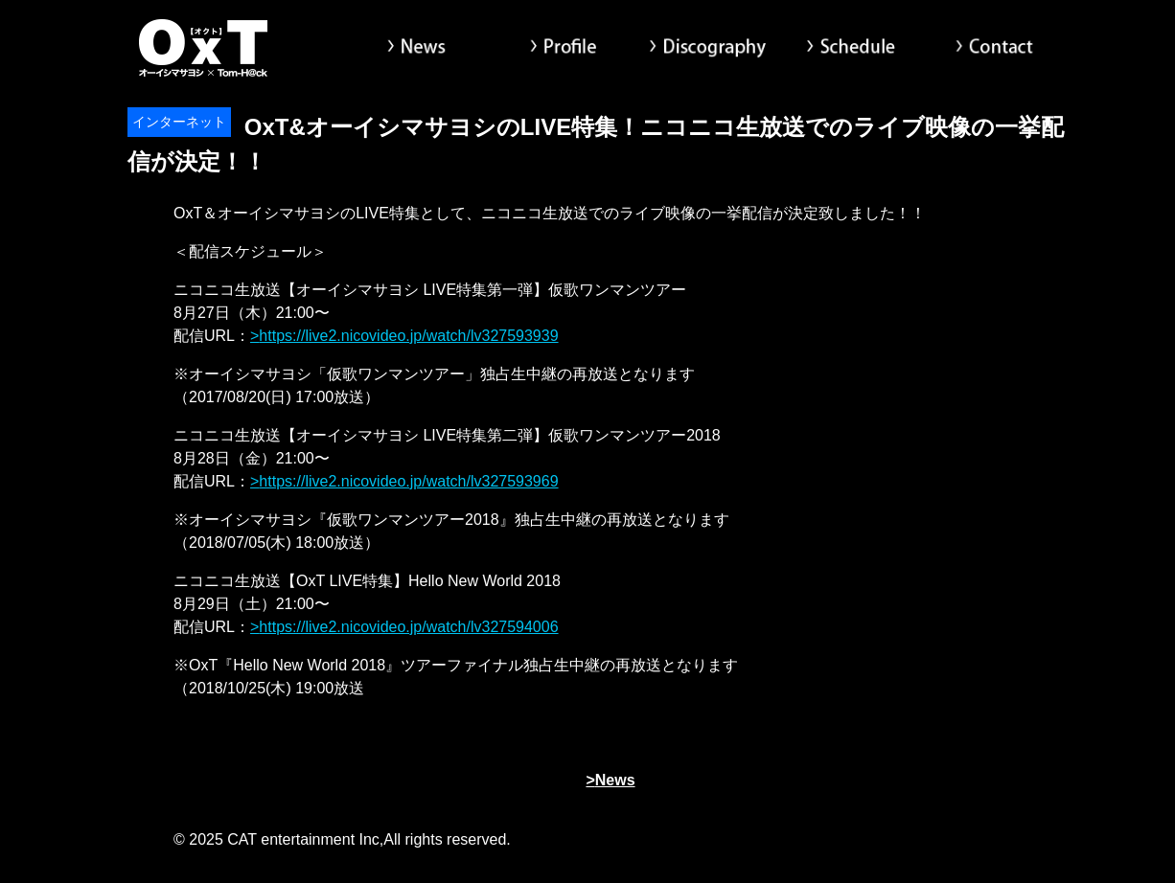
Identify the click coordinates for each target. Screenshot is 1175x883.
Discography (707, 48)
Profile (563, 48)
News (420, 48)
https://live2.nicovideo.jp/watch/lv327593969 (408, 481)
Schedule (851, 48)
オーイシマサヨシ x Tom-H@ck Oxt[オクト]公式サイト (204, 48)
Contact (995, 48)
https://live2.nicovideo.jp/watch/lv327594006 (408, 627)
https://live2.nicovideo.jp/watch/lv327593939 (408, 336)
